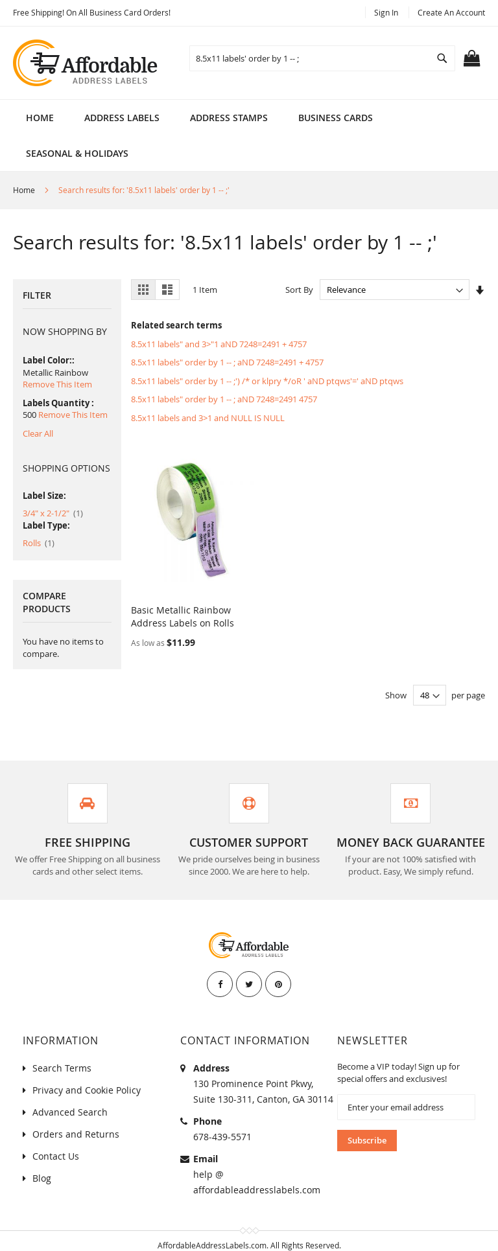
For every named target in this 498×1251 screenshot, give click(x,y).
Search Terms (61, 1055)
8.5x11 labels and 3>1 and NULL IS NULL (208, 418)
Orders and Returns (75, 1121)
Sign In (386, 12)
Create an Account (451, 12)
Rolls (38, 543)
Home (40, 117)
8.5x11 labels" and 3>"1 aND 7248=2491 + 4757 (219, 344)
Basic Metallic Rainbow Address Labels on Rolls (182, 603)
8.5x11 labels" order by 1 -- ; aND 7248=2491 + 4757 (227, 362)
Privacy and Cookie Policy (86, 1077)
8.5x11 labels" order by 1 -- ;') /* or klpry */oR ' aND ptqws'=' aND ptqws (267, 381)
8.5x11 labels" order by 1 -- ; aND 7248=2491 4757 (224, 399)
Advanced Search (70, 1099)
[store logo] (86, 63)
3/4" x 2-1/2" (53, 513)
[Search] (442, 58)
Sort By (299, 289)
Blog (41, 1165)
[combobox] (322, 58)
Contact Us (55, 1143)
